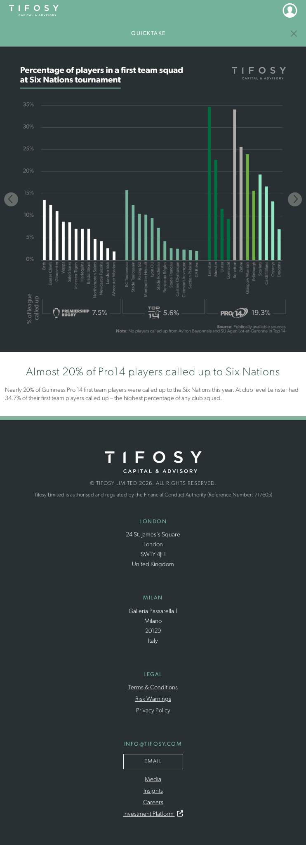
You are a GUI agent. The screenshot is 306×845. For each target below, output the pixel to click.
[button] (290, 10)
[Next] (295, 199)
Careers (153, 803)
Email (153, 761)
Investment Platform (153, 814)
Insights (153, 791)
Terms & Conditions (153, 688)
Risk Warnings (153, 699)
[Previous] (11, 199)
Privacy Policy (153, 711)
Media (153, 780)
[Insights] (294, 33)
